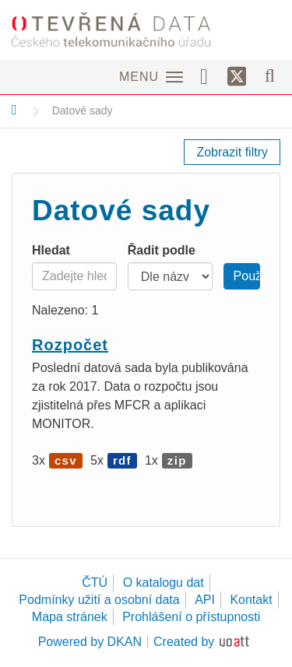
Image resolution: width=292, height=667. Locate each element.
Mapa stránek (69, 616)
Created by (183, 641)
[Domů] (14, 110)
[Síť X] (237, 77)
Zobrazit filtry (232, 152)
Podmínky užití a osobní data (99, 599)
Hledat (51, 250)
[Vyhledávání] (269, 75)
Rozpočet (70, 344)
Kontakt (251, 599)
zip (177, 460)
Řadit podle (161, 250)
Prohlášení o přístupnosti (191, 616)
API (205, 599)
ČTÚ (94, 582)
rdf (122, 460)
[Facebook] (209, 75)
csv (66, 460)
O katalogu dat (163, 582)
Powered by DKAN (90, 641)
